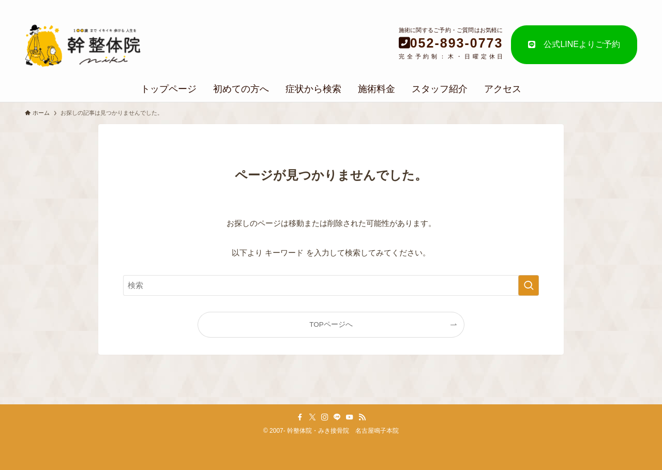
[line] (337, 417)
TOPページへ (331, 324)
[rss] (362, 417)
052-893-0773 (456, 43)
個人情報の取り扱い (597, 5)
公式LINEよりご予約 (574, 44)
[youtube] (349, 417)
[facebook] (300, 417)
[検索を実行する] (528, 285)
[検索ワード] (331, 285)
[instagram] (324, 417)
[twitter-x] (312, 417)
